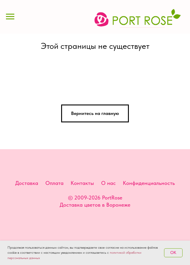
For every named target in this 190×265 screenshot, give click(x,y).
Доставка (26, 183)
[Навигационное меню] (10, 17)
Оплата (54, 183)
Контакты (82, 183)
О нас (108, 183)
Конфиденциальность (149, 183)
